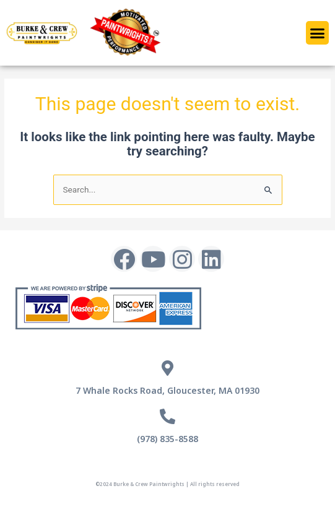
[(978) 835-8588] (167, 416)
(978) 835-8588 (167, 439)
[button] (317, 33)
